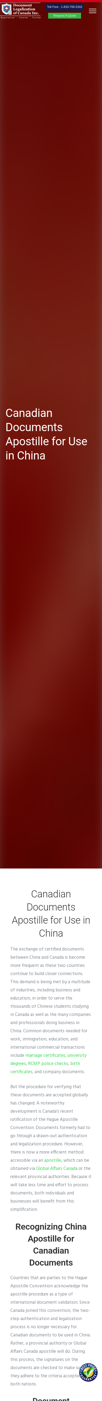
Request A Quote (64, 15)
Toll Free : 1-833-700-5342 (64, 6)
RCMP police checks (48, 1063)
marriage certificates (45, 1055)
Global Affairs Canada (57, 1168)
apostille (52, 1160)
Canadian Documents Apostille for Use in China (46, 434)
